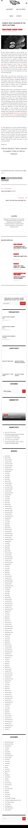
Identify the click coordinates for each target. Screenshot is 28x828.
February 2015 (8, 715)
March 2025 (8, 481)
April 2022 (7, 549)
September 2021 (9, 562)
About (11, 16)
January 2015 (8, 717)
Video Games (8, 809)
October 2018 (8, 630)
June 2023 (7, 522)
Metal (4, 29)
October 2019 (8, 607)
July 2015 (7, 706)
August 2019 (8, 611)
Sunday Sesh (5, 180)
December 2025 (8, 463)
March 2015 (8, 713)
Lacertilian (4, 31)
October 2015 (8, 700)
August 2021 (8, 564)
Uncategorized (8, 806)
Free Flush (7, 759)
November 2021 (8, 558)
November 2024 (8, 489)
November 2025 (8, 465)
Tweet (2, 173)
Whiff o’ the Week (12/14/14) (12, 417)
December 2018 (8, 626)
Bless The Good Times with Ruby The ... (16, 200)
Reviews (7, 786)
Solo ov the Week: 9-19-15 (8, 191)
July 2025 (7, 473)
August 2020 (8, 587)
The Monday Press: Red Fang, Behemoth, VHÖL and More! (20, 248)
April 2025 (7, 479)
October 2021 (8, 560)
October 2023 (8, 514)
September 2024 (9, 492)
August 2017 (8, 657)
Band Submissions (9, 742)
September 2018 (9, 632)
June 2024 (7, 498)
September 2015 (9, 702)
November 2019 (8, 605)
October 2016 (8, 677)
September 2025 (9, 469)
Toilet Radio (7, 804)
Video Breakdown (9, 808)
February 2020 (8, 599)
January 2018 (8, 648)
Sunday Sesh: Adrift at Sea (20, 256)
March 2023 (8, 527)
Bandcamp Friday (9, 744)
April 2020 (7, 595)
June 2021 (7, 568)
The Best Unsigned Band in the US (13, 800)
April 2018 (7, 642)
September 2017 (9, 655)
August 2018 (8, 634)
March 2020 (8, 597)
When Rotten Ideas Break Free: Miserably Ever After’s (20, 363)
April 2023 (7, 525)
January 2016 (8, 694)
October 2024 (8, 491)
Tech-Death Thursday (10, 798)
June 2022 (7, 545)
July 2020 (7, 589)
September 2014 (9, 725)
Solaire (22, 113)
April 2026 (7, 456)
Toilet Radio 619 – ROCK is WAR (12, 437)
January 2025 (8, 485)
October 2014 (8, 723)
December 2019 (8, 603)
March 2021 (8, 574)
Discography (8, 753)
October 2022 (8, 537)
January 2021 (8, 578)
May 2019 (7, 617)
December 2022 (8, 533)
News (15, 244)
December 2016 (8, 673)
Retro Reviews (8, 784)
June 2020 (7, 591)
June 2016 (7, 684)
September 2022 (9, 539)
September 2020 (9, 585)
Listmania (7, 763)
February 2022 (8, 553)
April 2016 (7, 688)
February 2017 (8, 669)
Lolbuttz (7, 765)
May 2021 (7, 570)
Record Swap (8, 782)
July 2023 (7, 520)
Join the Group (20, 9)
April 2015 (7, 711)
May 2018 (7, 640)
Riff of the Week (9, 788)
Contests (7, 748)
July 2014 (7, 729)
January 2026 (8, 461)
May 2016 (7, 686)
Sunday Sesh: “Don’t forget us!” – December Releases (19, 267)
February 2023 (8, 529)
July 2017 (7, 659)
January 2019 (8, 624)
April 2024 (7, 502)
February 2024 (8, 506)
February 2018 (8, 646)
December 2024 (8, 487)
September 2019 (9, 609)
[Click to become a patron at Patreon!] (14, 162)
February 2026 (8, 459)
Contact (19, 16)
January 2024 (8, 508)
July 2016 (7, 682)
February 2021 (8, 576)
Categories (9, 9)
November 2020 (8, 582)
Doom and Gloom (9, 755)
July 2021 (7, 566)
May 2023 (7, 523)
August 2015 (8, 704)
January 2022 (8, 554)
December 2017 (8, 649)
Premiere (7, 780)
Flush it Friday (8, 757)
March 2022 (8, 551)
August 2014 (8, 727)
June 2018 (7, 638)
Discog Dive (7, 751)
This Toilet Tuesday (9, 802)
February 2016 (8, 692)
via (5, 144)
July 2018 (7, 636)
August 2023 (8, 518)
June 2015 (7, 708)
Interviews (7, 761)
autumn (8, 178)
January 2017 (8, 671)
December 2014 (8, 719)
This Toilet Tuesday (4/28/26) (12, 439)
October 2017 (8, 653)
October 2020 (8, 584)
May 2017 (7, 663)
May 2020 (7, 593)
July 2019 (7, 613)
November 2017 (8, 651)
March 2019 (8, 620)
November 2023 (8, 512)
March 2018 (8, 644)
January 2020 (8, 601)
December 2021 (8, 556)
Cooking (7, 749)
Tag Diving (7, 796)
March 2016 (8, 690)
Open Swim (15, 29)
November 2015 (8, 698)
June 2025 (7, 475)
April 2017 (7, 665)
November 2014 (8, 721)
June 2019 (7, 615)
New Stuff (7, 771)
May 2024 (7, 500)
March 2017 (8, 667)
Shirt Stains (7, 794)
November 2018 (8, 628)
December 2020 (8, 580)
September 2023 (9, 516)
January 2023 (8, 531)
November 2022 (8, 535)
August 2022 (8, 541)
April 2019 (7, 618)
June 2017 (7, 661)
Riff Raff (7, 790)
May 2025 (7, 477)
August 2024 (8, 494)
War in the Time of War (7, 361)
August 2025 (8, 471)
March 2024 (8, 504)
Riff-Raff (7, 792)
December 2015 (8, 696)
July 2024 (7, 496)
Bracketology (8, 746)
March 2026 (8, 458)
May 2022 (7, 547)
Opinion (20, 29)
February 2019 (8, 622)
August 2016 (8, 680)
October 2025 (8, 467)
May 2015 (7, 709)
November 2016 (8, 675)
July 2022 (7, 543)
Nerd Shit (7, 769)
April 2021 (7, 572)
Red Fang (16, 113)
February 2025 (8, 483)
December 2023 (8, 510)
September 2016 (9, 678)
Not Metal (9, 29)
